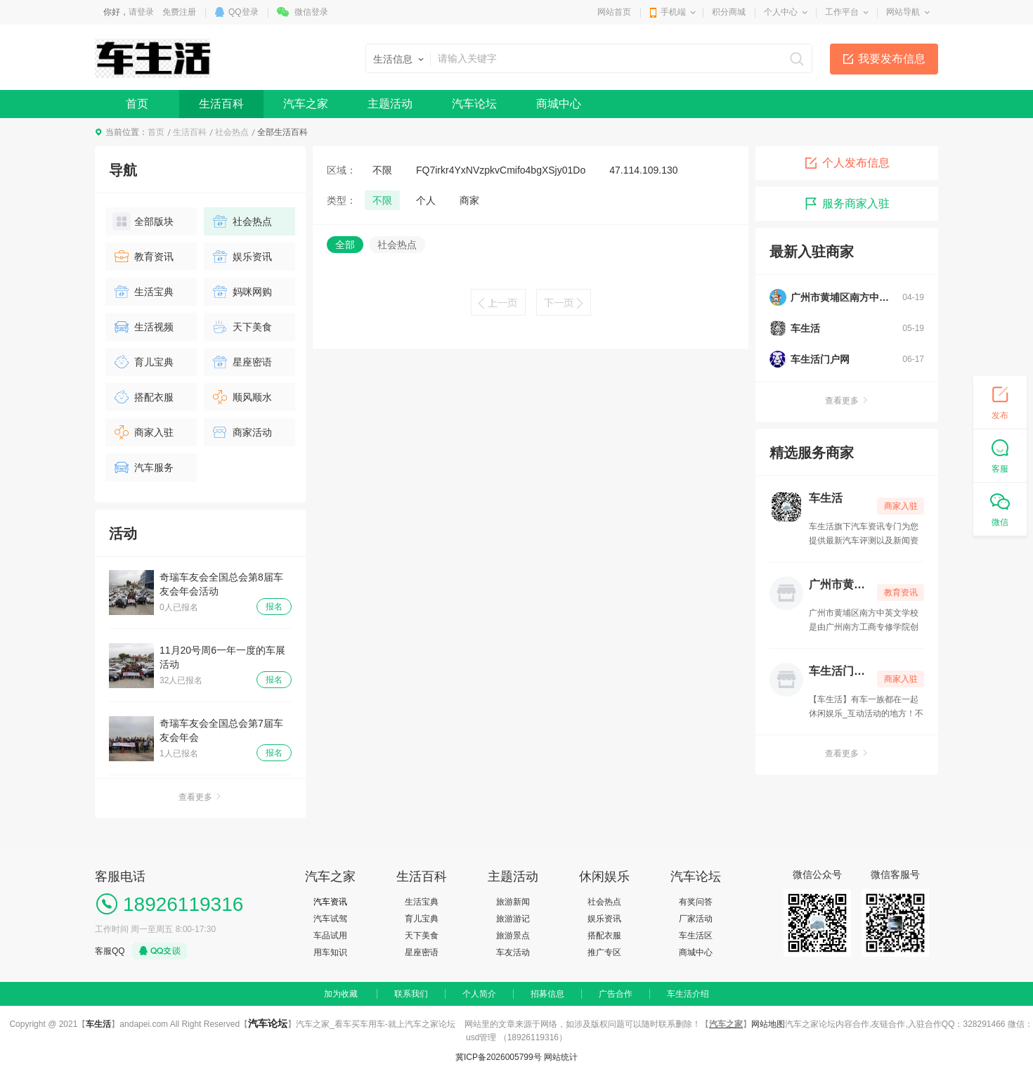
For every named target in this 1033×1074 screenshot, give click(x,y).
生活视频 (143, 327)
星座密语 (241, 362)
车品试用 (330, 935)
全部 (345, 244)
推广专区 (604, 952)
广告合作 (615, 994)
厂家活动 (696, 919)
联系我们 (411, 994)
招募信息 (547, 994)
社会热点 (232, 132)
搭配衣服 (143, 397)
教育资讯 (143, 256)
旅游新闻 (513, 902)
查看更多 (200, 797)
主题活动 (390, 104)
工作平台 (842, 12)
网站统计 (561, 1057)
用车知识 (330, 952)
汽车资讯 (330, 902)
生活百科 (221, 104)
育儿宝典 (143, 362)
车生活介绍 (688, 994)
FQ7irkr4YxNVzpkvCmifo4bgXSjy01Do (500, 170)
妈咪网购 (241, 292)
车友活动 (513, 952)
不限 (382, 170)
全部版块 (143, 221)
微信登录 (311, 12)
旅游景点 (513, 935)
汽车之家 (305, 104)
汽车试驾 (330, 919)
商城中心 (558, 104)
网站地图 (768, 1024)
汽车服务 (143, 467)
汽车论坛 (474, 104)
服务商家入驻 (847, 204)
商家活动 (241, 432)
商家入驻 (143, 432)
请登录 (141, 12)
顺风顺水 (241, 397)
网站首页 (614, 12)
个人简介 (479, 994)
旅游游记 (513, 919)
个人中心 (781, 12)
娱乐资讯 (241, 256)
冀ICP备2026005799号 (498, 1057)
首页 (137, 104)
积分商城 (729, 12)
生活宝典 (143, 292)
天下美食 (241, 327)
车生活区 (696, 935)
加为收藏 (341, 994)
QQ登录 (243, 12)
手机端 (673, 12)
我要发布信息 (891, 59)
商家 (469, 200)
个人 (426, 200)
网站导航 (903, 12)
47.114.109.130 (643, 170)
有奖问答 (696, 902)
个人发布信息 (847, 163)
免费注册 (179, 12)
